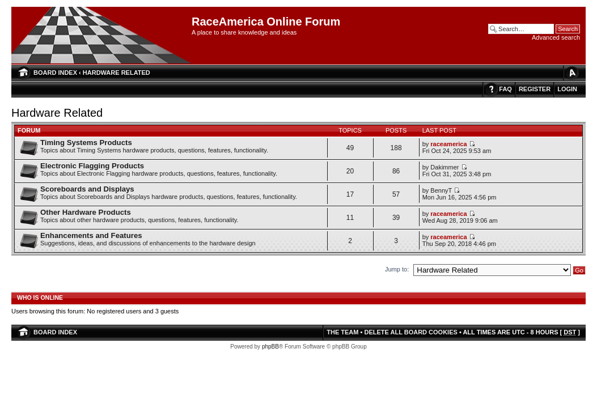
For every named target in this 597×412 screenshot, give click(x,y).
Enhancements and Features (91, 235)
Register (535, 89)
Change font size (571, 73)
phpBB (270, 346)
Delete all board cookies (410, 332)
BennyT (441, 190)
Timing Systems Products (86, 142)
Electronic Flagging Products (92, 166)
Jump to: (397, 269)
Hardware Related (116, 72)
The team (342, 332)
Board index (55, 72)
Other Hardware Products (85, 212)
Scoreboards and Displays (87, 189)
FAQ (505, 89)
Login (567, 89)
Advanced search (556, 37)
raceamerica (448, 144)
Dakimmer (444, 167)
